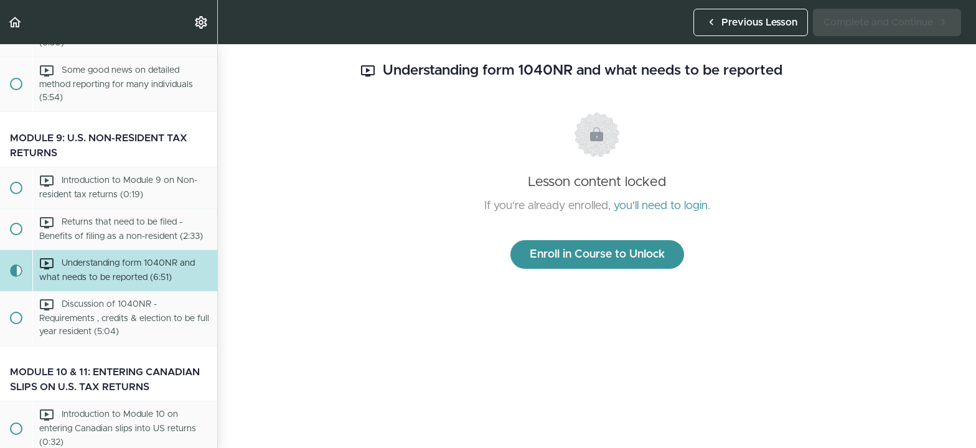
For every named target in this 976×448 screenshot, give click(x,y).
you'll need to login (661, 206)
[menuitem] (201, 22)
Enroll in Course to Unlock (597, 254)
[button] (15, 22)
